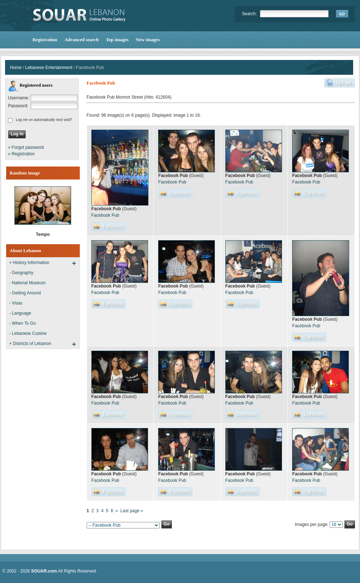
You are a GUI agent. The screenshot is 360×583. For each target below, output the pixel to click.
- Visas (15, 303)
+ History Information (29, 262)
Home (16, 67)
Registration (23, 153)
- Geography (21, 272)
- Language (20, 313)
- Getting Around (25, 292)
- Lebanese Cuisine (28, 333)
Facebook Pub (105, 215)
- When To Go (22, 323)
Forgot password (28, 147)
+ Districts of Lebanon (30, 343)
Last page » (131, 510)
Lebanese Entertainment (49, 67)
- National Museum (27, 282)
